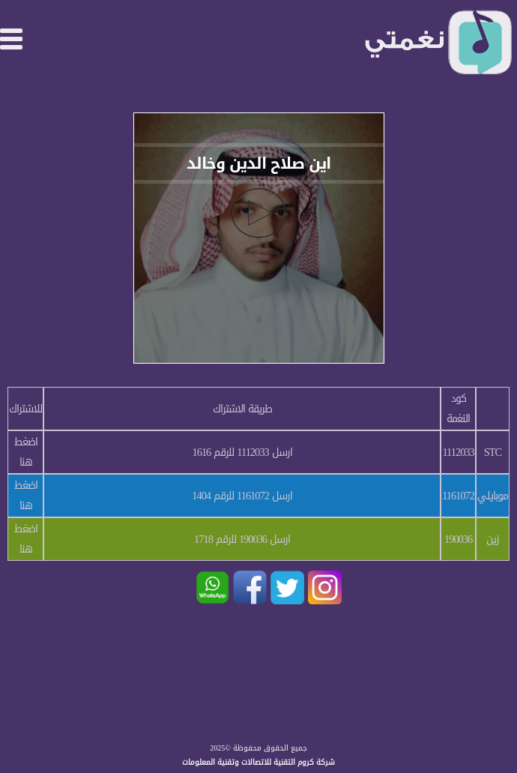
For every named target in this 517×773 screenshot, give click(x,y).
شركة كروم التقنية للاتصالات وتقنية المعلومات (258, 762)
